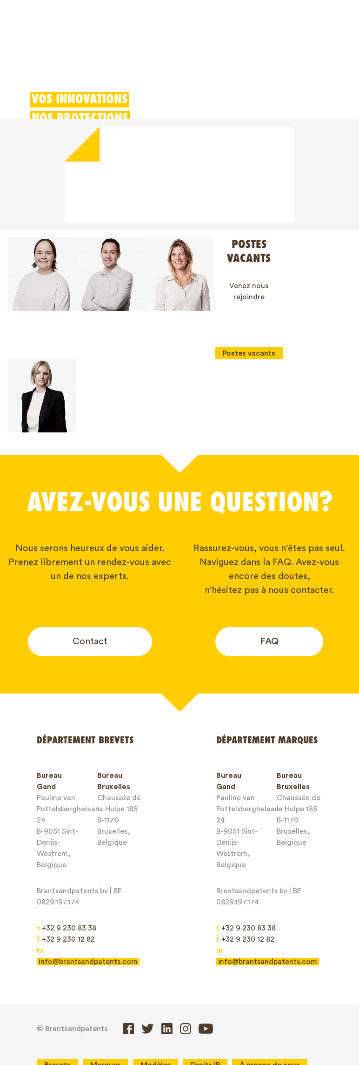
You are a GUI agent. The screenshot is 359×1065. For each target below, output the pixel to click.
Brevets (70, 43)
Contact (90, 568)
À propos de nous (269, 991)
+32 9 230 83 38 (66, 855)
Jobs (91, 1007)
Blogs (54, 1007)
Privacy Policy (68, 1024)
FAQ (269, 568)
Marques (118, 43)
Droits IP (205, 991)
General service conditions (214, 1007)
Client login (262, 61)
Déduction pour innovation (252, 43)
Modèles (168, 43)
